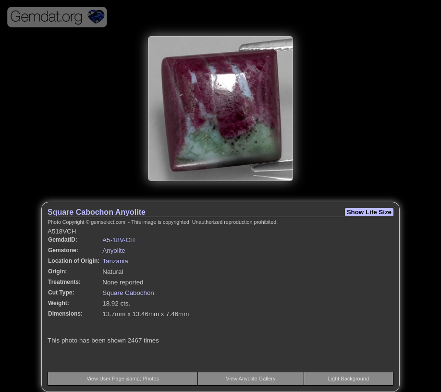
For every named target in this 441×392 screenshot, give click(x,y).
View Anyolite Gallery (250, 378)
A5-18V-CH (118, 240)
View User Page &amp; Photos (122, 378)
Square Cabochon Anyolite (97, 212)
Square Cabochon (128, 292)
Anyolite (113, 250)
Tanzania (115, 261)
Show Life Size (369, 212)
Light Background (348, 378)
